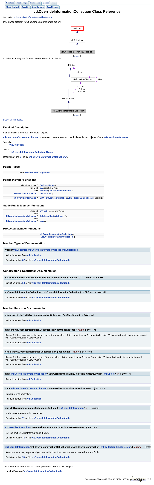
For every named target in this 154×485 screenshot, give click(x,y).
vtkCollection (16, 145)
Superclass (45, 172)
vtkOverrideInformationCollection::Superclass (53, 250)
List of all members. (13, 120)
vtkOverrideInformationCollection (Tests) (31, 152)
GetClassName (47, 185)
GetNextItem (45, 193)
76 (23, 438)
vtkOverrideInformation (116, 137)
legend (77, 56)
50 (23, 457)
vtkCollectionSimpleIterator (81, 198)
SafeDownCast (47, 216)
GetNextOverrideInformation (53, 198)
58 (23, 283)
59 (23, 298)
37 (23, 260)
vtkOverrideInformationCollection (21, 137)
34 (21, 157)
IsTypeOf (44, 211)
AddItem (44, 191)
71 (23, 418)
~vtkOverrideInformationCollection (56, 237)
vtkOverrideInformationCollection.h (33, 17)
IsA (41, 188)
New (42, 221)
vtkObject (59, 216)
